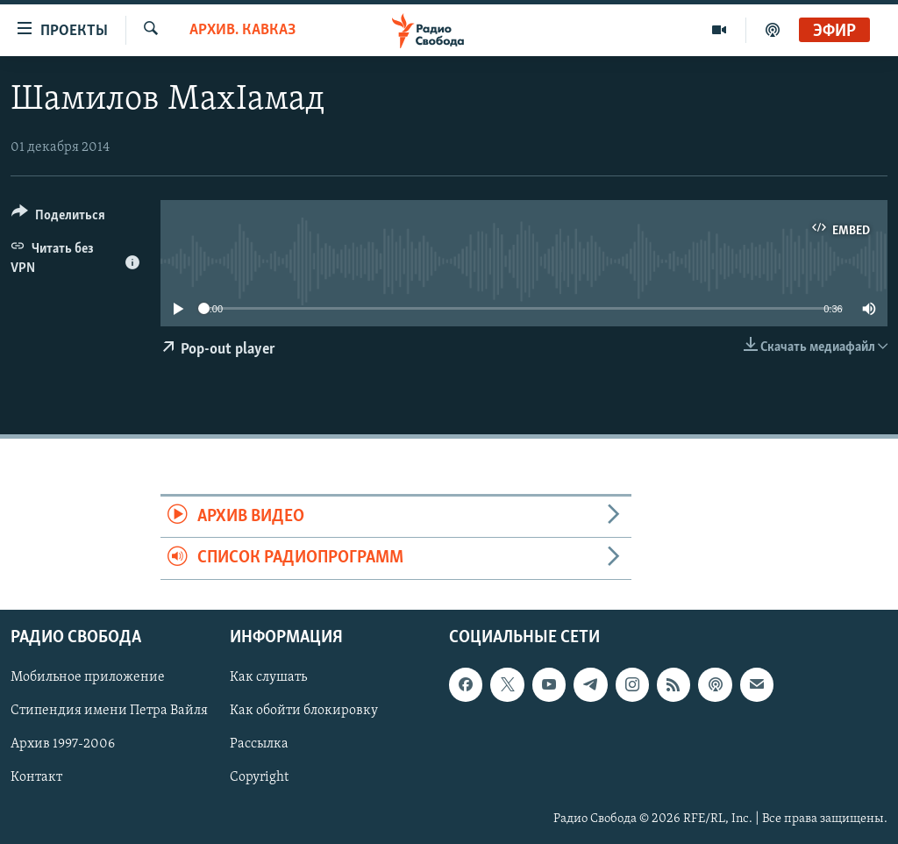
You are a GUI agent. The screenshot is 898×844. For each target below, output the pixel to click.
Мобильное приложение (88, 677)
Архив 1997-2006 (63, 744)
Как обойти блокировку (304, 711)
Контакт (36, 777)
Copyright (259, 777)
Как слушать (268, 677)
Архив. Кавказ (242, 30)
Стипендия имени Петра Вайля (109, 711)
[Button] (58, 218)
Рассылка (259, 744)
